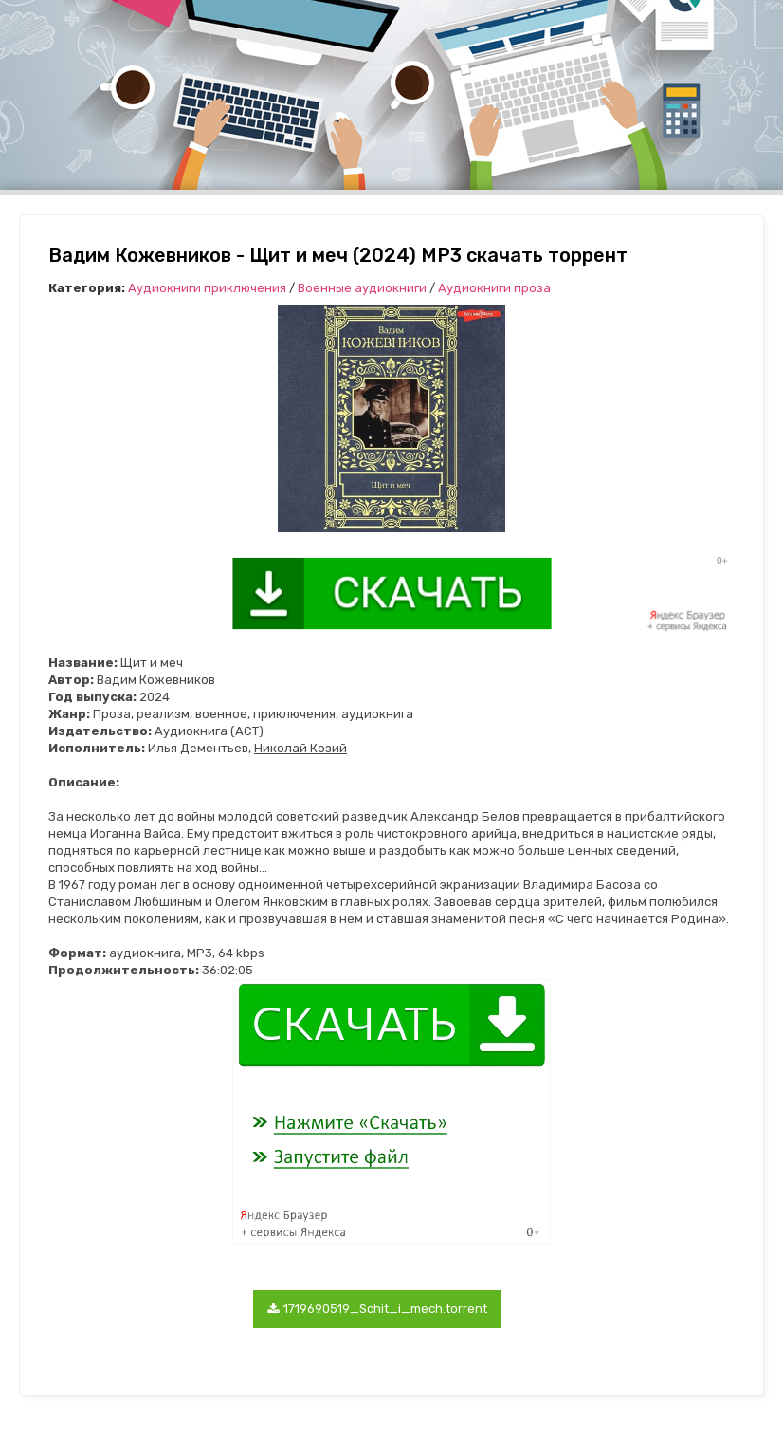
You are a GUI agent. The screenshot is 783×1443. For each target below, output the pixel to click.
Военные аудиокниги (362, 288)
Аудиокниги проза (494, 288)
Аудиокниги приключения (207, 288)
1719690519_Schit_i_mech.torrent (377, 1309)
